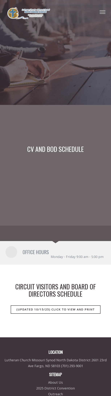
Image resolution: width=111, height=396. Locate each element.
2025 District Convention (55, 388)
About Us (55, 382)
